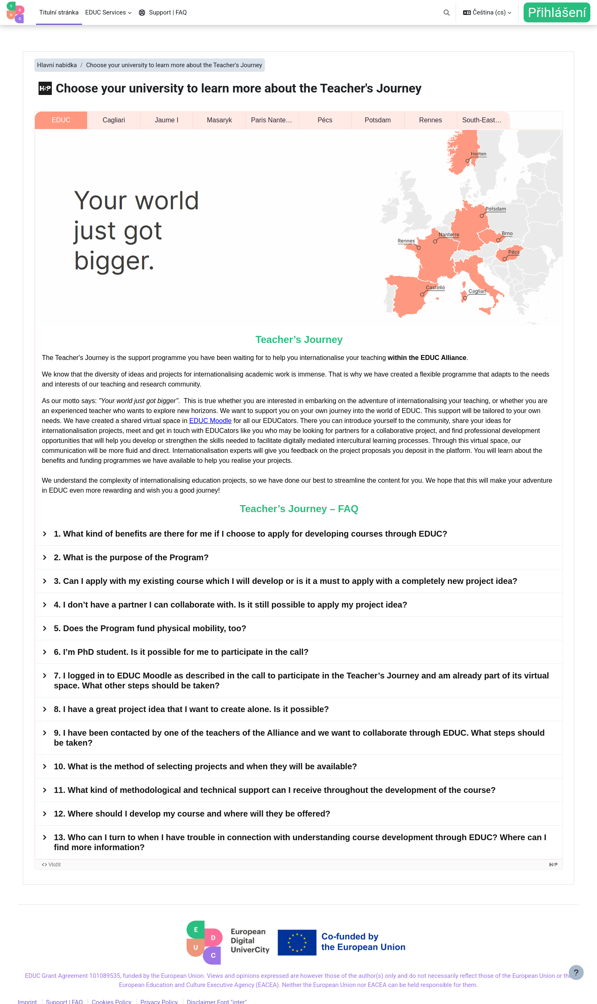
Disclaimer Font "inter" (232, 993)
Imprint (39, 993)
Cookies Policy (125, 993)
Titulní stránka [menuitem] (59, 12)
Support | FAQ (77, 993)
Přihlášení (557, 12)
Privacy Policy (174, 993)
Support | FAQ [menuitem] (162, 12)
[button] (446, 12)
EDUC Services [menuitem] (105, 12)
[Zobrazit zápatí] (576, 983)
